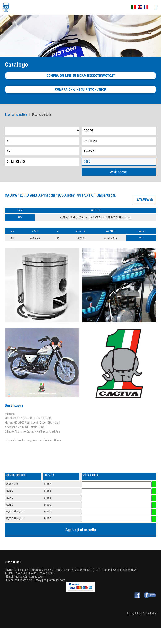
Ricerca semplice (16, 114)
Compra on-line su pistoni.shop (80, 89)
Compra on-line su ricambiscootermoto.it (80, 76)
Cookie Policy (149, 613)
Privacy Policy (134, 613)
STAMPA (145, 200)
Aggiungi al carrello (80, 530)
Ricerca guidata (41, 114)
